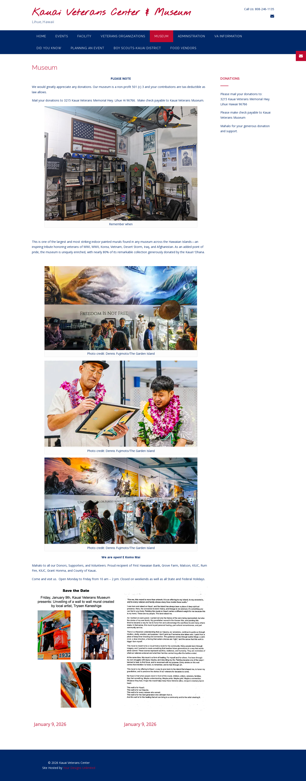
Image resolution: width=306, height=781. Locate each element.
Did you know (49, 48)
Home (41, 36)
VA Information (228, 36)
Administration (191, 36)
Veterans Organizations (123, 36)
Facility (84, 36)
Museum (161, 36)
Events (61, 36)
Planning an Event (87, 48)
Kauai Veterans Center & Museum (111, 13)
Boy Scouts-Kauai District (137, 48)
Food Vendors (183, 48)
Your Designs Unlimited (79, 768)
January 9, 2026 (50, 724)
